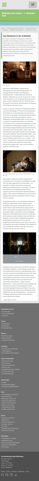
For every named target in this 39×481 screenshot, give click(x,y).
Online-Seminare (6, 363)
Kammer (3, 28)
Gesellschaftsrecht (7, 396)
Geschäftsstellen (6, 311)
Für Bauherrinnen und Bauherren (10, 428)
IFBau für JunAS (6, 367)
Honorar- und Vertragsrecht (9, 403)
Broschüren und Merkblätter (9, 445)
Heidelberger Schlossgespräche (16, 30)
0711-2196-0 (9, 463)
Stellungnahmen (6, 324)
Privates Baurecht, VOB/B (8, 407)
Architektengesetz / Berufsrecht (10, 394)
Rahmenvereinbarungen (8, 430)
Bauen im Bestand (6, 338)
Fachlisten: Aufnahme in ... (8, 422)
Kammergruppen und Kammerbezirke (15, 28)
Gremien (4, 382)
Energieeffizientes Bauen (8, 340)
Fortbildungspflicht (6, 351)
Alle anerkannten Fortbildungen (10, 349)
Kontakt (3, 471)
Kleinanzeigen (5, 447)
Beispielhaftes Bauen (7, 440)
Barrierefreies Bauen (7, 336)
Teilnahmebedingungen (8, 373)
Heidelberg (5, 30)
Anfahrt (8, 471)
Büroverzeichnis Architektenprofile (11, 443)
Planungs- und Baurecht (8, 405)
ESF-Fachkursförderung (8, 371)
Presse (27, 471)
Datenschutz (21, 471)
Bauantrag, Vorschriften (8, 418)
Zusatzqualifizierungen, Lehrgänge (11, 369)
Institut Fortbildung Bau (8, 313)
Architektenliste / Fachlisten (9, 438)
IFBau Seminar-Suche (7, 361)
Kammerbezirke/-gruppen (8, 384)
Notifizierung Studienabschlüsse (10, 386)
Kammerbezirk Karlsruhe (31, 28)
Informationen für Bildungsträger (10, 353)
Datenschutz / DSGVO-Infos (9, 399)
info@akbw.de (8, 467)
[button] (4, 243)
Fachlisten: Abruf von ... (8, 424)
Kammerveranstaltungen (8, 365)
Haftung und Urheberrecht (8, 401)
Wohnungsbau (5, 326)
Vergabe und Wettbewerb (8, 409)
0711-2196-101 (9, 465)
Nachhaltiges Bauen (7, 328)
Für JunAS (4, 426)
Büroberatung (5, 420)
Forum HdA (5, 316)
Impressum (14, 471)
